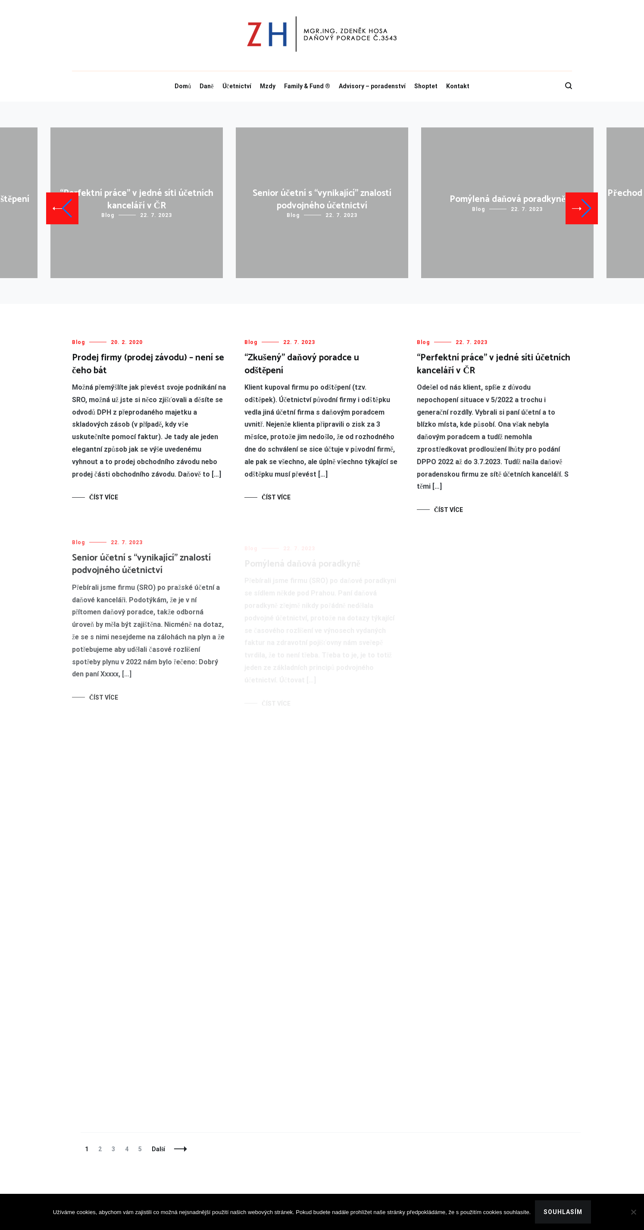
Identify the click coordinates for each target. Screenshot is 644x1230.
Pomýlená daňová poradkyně (508, 199)
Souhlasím (563, 1211)
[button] (62, 208)
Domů (183, 86)
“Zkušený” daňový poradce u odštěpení (301, 364)
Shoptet (426, 86)
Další (158, 1149)
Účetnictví (236, 86)
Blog (107, 215)
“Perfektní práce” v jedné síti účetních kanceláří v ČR (136, 199)
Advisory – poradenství (372, 86)
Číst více (103, 497)
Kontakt (457, 86)
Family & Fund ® (307, 86)
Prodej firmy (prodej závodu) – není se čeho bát (148, 364)
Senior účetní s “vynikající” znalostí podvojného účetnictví (322, 199)
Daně (206, 86)
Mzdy (267, 86)
